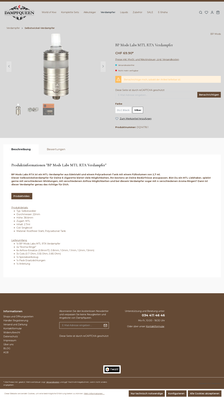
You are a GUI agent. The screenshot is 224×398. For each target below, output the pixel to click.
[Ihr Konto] (212, 12)
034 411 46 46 (153, 315)
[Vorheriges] (9, 66)
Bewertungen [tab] (56, 149)
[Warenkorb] (218, 12)
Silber (137, 110)
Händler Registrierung (15, 320)
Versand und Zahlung (15, 324)
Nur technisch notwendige (147, 393)
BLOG (6, 348)
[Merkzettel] (206, 12)
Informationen (12, 311)
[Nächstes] (103, 66)
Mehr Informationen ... (94, 393)
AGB (5, 352)
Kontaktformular (12, 328)
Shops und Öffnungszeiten (18, 316)
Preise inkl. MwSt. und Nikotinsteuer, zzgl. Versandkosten (147, 59)
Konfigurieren (176, 393)
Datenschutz (10, 336)
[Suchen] (201, 12)
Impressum (9, 340)
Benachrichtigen (209, 94)
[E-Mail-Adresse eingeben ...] (80, 325)
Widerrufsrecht (11, 332)
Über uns (8, 344)
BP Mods (215, 34)
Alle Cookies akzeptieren (204, 393)
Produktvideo (21, 196)
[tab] (21, 149)
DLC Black (123, 110)
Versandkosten (52, 382)
